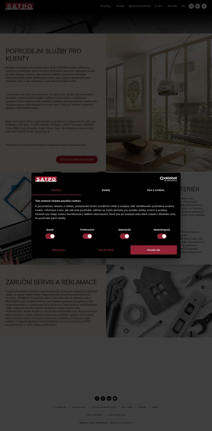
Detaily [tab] (106, 190)
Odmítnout (58, 250)
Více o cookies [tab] (155, 190)
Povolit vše (153, 250)
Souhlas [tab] (56, 190)
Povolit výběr (106, 250)
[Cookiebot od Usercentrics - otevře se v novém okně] (162, 179)
